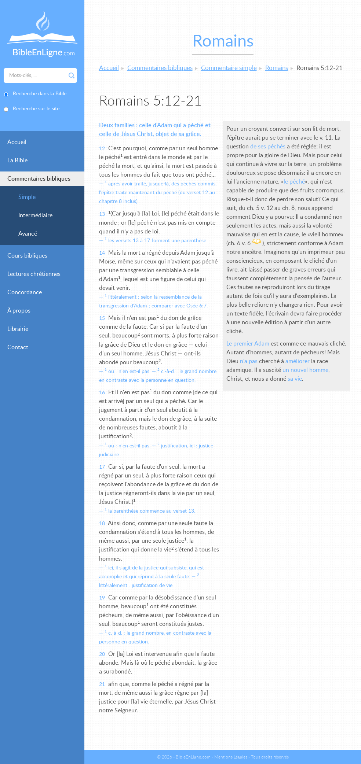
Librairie (17, 329)
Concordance (24, 292)
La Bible (17, 160)
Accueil (16, 142)
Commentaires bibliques (38, 179)
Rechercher (71, 75)
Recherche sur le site (36, 108)
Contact (17, 347)
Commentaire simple (229, 68)
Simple (27, 197)
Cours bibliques (27, 256)
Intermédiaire (35, 215)
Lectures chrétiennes (34, 274)
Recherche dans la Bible (39, 93)
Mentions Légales (230, 757)
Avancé (27, 234)
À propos (18, 311)
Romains (276, 68)
